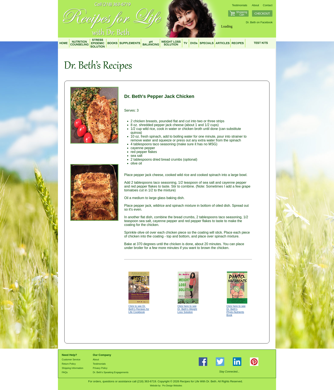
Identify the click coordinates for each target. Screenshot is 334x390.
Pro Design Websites (172, 385)
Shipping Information (72, 368)
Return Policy (69, 363)
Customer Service (71, 359)
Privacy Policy (100, 368)
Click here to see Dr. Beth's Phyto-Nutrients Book (235, 311)
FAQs (65, 372)
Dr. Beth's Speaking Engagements (110, 372)
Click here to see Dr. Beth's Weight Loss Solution (187, 309)
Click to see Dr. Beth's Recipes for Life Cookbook (138, 309)
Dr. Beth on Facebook (259, 22)
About (255, 5)
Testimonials (239, 5)
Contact (267, 5)
